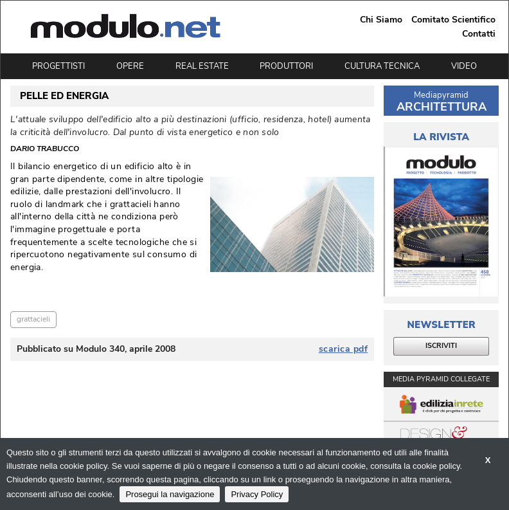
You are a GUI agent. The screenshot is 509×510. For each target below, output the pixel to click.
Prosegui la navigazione (169, 494)
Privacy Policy (257, 494)
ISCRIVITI (441, 346)
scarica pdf (343, 349)
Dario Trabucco (44, 149)
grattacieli (33, 319)
